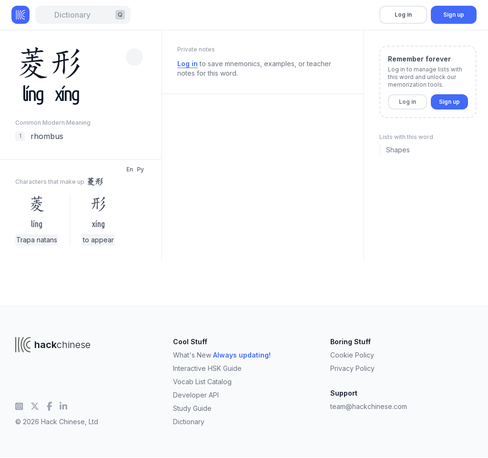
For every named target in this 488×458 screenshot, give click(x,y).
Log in (403, 14)
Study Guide (192, 408)
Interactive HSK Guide (207, 368)
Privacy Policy (352, 368)
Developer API (196, 395)
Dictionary (188, 422)
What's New (222, 355)
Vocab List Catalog (202, 382)
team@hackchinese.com (368, 406)
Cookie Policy (352, 355)
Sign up (453, 14)
